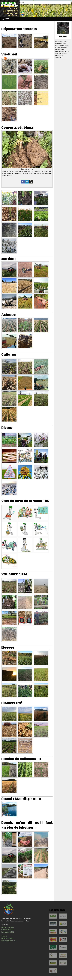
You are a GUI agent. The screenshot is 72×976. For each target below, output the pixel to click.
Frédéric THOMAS (7, 927)
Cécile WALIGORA (7, 929)
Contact (4, 936)
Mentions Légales (7, 938)
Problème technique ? (8, 941)
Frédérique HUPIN (7, 932)
